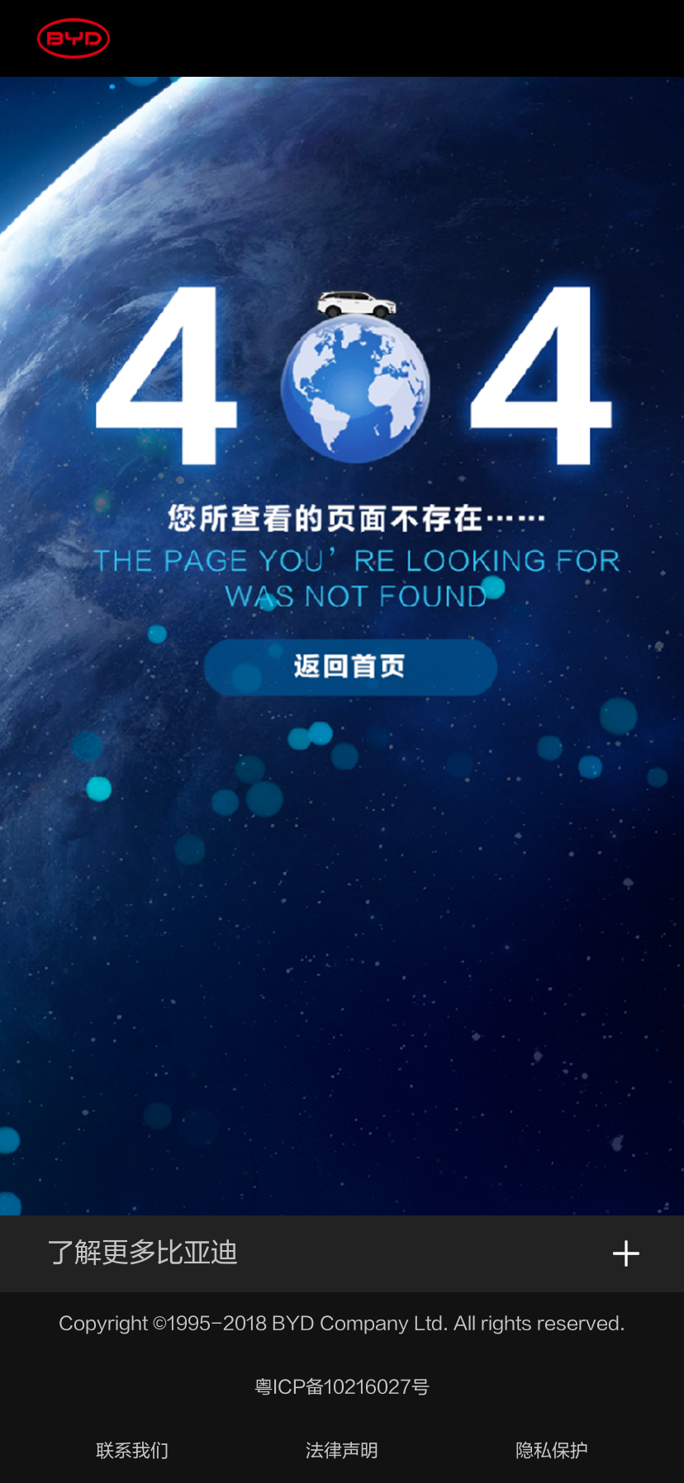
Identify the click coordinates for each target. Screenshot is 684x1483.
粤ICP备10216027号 (342, 1387)
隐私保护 (551, 1451)
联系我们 (132, 1451)
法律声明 (342, 1451)
